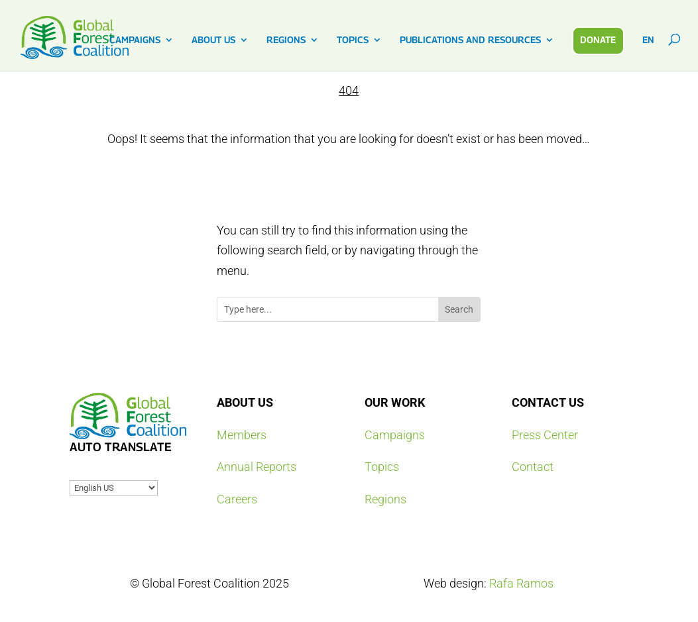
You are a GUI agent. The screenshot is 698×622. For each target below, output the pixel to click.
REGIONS (286, 40)
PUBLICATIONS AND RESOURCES (470, 40)
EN (648, 40)
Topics (382, 467)
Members (241, 435)
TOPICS (353, 40)
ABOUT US (213, 40)
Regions (385, 499)
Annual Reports (256, 467)
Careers (237, 499)
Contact (532, 467)
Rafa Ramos (521, 583)
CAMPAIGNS (134, 40)
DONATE (598, 39)
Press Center (545, 435)
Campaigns (395, 435)
